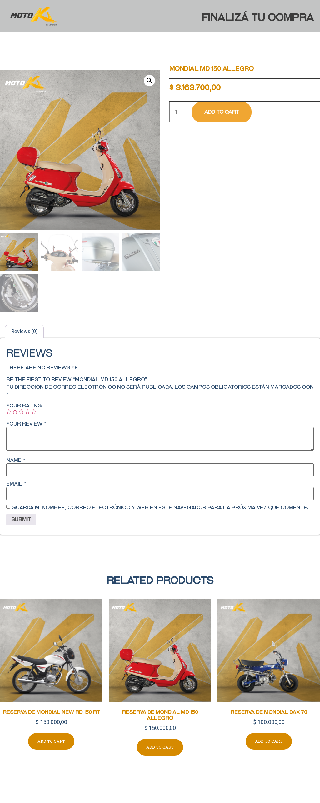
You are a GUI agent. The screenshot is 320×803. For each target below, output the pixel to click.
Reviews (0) (24, 331)
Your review (26, 423)
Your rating (24, 405)
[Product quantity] (178, 112)
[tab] (24, 331)
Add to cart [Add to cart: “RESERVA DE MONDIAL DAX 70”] (268, 741)
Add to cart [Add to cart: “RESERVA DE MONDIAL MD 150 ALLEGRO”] (160, 747)
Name (15, 460)
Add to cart (221, 112)
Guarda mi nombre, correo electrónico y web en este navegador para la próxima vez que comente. (160, 507)
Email (16, 483)
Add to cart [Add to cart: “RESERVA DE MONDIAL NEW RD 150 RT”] (51, 741)
